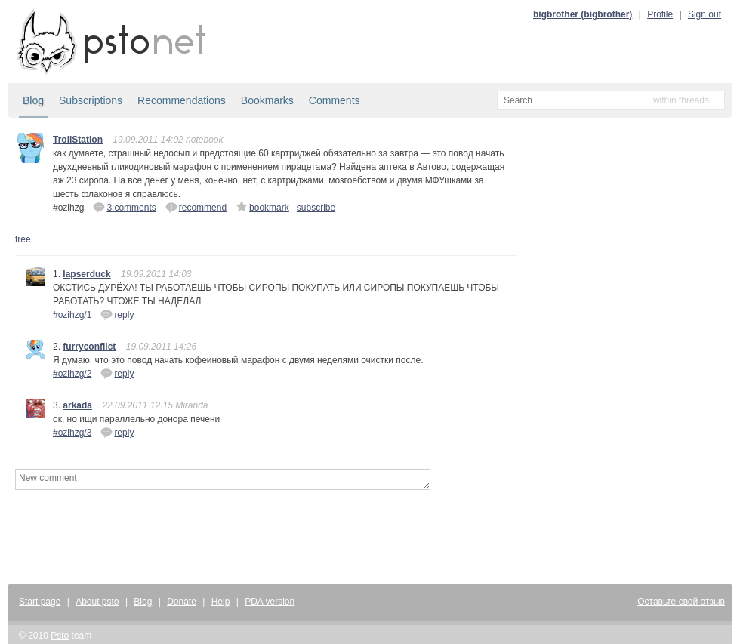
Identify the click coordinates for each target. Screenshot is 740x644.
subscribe (316, 207)
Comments (334, 100)
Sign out (704, 14)
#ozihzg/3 (72, 432)
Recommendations (181, 100)
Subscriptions (90, 100)
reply (117, 314)
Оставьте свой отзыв (681, 601)
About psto (97, 601)
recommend (196, 207)
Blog (33, 100)
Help (220, 601)
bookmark (262, 207)
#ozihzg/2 (72, 373)
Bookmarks (267, 100)
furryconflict (89, 346)
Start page (39, 601)
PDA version (269, 601)
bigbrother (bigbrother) (582, 14)
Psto (60, 635)
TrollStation (78, 139)
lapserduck (86, 274)
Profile (660, 14)
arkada (77, 405)
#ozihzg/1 (72, 315)
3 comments (124, 207)
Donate (181, 601)
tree (23, 239)
